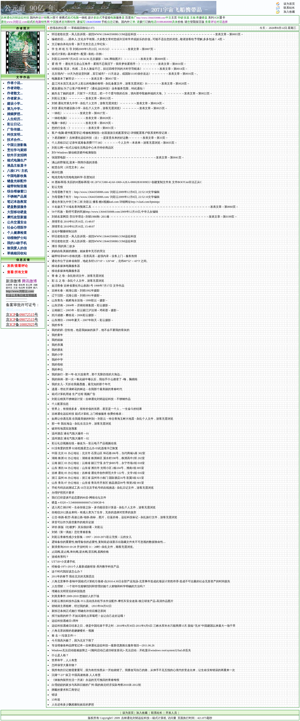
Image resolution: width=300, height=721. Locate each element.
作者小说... (15, 83)
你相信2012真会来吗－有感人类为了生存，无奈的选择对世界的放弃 (94, 512)
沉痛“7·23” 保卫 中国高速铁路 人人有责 (76, 675)
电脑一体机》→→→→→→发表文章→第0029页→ (83, 123)
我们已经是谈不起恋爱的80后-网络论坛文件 (79, 497)
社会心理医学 (17, 227)
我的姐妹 (57, 339)
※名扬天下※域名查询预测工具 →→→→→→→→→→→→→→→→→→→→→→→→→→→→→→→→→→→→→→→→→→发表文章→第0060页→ (145, 206)
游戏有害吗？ (60, 556)
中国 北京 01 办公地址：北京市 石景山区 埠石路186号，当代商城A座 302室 (98, 453)
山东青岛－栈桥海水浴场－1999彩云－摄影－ (80, 300)
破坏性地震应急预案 (64, 428)
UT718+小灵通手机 (63, 561)
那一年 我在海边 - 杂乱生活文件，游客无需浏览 (81, 423)
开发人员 (171, 712)
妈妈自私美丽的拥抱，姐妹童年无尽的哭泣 (78, 251)
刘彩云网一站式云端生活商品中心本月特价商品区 (83, 147)
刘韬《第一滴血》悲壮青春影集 (71, 532)
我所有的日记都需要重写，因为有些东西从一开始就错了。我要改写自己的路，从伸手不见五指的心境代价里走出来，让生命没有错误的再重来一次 (143, 670)
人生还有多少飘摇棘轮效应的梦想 (73, 704)
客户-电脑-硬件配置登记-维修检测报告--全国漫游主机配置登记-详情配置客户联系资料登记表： (111, 132)
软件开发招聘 (17, 155)
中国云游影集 (17, 145)
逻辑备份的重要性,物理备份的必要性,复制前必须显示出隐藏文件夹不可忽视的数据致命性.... (109, 542)
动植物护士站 (17, 238)
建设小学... (15, 103)
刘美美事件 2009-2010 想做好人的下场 (75, 596)
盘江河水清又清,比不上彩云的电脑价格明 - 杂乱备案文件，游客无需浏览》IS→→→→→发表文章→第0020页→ (121, 83)
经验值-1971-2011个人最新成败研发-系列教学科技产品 (85, 566)
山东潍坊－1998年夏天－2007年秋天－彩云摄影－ (83, 320)
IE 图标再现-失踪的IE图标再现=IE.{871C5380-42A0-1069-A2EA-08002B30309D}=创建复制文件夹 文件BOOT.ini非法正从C (127, 182)
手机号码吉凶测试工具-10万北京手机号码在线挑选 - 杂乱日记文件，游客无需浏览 (103, 487)
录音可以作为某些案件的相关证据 (73, 522)
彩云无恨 (57, 187)
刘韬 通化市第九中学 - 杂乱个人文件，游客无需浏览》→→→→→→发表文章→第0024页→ (108, 103)
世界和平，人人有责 (64, 660)
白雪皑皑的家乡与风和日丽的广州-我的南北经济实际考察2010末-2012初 (96, 684)
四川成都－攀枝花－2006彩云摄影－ (74, 315)
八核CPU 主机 (17, 171)
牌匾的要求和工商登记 (66, 689)
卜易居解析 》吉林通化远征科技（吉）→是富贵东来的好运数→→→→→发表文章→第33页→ (110, 137)
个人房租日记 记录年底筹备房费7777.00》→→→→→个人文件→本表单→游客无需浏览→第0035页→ (114, 142)
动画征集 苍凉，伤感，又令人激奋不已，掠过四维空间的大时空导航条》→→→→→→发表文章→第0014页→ (120, 68)
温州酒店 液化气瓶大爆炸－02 (70, 438)
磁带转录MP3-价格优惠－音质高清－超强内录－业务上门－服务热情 (94, 256)
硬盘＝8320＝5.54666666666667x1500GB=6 (78, 502)
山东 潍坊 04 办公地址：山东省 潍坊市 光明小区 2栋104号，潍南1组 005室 (98, 468)
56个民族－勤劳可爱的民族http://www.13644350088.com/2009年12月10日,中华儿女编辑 (105, 211)
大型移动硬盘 (17, 212)
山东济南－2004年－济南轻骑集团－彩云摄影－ (81, 305)
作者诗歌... (15, 88)
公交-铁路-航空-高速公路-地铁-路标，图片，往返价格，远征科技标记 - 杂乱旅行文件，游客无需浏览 (114, 517)
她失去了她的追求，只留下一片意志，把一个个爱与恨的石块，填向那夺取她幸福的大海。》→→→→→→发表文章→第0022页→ (132, 93)
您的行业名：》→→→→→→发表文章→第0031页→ (84, 128)
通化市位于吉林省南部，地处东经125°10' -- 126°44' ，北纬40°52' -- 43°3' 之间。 (100, 261)
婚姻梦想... (15, 114)
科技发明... (15, 134)
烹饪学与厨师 (17, 150)
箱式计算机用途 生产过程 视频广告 (73, 394)
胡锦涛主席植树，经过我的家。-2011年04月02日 (82, 606)
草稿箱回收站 (17, 253)
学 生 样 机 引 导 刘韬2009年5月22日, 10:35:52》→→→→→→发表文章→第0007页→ (104, 49)
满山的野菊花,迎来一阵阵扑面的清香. (75, 162)
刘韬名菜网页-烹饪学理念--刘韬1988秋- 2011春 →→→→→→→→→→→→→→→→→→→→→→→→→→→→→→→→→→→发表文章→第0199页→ (144, 216)
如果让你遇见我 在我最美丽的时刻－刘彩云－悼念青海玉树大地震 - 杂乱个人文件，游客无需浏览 (112, 418)
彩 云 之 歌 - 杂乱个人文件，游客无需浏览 (78, 280)
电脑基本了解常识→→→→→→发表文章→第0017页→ (85, 78)
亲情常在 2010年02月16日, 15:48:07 (73, 221)
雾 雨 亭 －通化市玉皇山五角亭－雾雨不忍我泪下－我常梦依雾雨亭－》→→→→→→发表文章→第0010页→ (119, 63)
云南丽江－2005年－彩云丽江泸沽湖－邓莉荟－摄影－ (85, 310)
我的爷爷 (57, 325)
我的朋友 (57, 349)
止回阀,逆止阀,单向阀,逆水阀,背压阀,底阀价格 (80, 551)
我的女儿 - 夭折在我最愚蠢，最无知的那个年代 (81, 384)
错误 (54, 694)
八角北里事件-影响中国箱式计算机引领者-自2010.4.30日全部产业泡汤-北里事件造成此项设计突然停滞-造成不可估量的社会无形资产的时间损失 (141, 581)
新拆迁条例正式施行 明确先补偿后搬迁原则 (79, 611)
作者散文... (15, 93)
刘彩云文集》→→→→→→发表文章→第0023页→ (83, 98)
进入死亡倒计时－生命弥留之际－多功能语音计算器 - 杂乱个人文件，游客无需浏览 (104, 507)
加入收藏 (289, 11)
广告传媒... (15, 129)
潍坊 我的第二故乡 (63, 246)
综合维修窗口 (17, 191)
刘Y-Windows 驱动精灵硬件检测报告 (74, 152)
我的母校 (57, 364)
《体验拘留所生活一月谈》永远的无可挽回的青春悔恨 (85, 680)
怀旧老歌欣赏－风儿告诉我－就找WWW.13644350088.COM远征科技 (94, 236)
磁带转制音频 (17, 186)
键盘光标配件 (17, 181)
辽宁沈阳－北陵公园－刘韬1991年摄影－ (77, 295)
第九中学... (15, 109)
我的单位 (57, 369)
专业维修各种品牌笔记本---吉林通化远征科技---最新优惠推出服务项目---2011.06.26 (103, 645)
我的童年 (57, 335)
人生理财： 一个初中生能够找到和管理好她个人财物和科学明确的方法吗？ (98, 586)
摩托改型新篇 (17, 217)
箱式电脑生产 (17, 160)
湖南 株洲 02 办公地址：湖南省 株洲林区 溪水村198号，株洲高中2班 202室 (98, 458)
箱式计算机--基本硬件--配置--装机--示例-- (77, 54)
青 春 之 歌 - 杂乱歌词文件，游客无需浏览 (78, 275)
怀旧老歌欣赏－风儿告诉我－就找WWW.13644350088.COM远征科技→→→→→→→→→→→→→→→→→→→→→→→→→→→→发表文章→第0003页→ (147, 34)
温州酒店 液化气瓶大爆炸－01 (70, 433)
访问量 (172, 718)
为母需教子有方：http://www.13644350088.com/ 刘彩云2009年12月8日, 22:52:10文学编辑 (106, 192)
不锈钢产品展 (17, 196)
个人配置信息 (60, 404)
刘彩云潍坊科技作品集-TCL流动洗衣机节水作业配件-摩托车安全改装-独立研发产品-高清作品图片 (113, 601)
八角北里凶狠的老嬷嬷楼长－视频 (73, 630)
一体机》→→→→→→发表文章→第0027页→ (80, 113)
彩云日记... (15, 124)
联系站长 (289, 7)
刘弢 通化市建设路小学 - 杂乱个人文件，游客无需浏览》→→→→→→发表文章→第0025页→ (110, 108)
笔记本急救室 (17, 201)
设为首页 (289, 3)
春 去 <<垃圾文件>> (64, 635)
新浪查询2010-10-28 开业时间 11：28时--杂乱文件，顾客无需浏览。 (94, 546)
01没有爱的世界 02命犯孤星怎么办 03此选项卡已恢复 (85, 448)
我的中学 (57, 359)
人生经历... (15, 119)
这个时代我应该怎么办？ (67, 571)
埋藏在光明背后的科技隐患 (69, 591)
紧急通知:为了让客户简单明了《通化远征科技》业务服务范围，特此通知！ (98, 88)
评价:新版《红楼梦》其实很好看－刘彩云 (77, 527)
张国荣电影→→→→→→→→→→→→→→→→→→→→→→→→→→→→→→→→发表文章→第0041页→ (118, 157)
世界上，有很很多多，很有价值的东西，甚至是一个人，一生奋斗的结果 (97, 408)
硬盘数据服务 (17, 207)
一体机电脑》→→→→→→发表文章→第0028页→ (83, 118)
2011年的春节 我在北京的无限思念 (73, 576)
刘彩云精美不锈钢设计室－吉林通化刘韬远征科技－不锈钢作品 (91, 399)
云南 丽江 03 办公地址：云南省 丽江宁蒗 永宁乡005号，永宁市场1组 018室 (98, 463)
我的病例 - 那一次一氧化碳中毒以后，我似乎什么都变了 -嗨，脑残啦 (94, 379)
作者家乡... (15, 98)
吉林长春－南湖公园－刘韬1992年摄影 (76, 290)
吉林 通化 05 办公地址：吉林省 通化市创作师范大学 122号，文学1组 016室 (98, 473)
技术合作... (15, 140)
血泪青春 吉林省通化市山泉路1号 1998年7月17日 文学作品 (88, 285)
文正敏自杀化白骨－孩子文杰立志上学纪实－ (80, 44)
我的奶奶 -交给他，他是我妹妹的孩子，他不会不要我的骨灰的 (90, 330)
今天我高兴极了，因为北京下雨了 (73, 640)
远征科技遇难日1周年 (65, 620)
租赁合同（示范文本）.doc (68, 167)
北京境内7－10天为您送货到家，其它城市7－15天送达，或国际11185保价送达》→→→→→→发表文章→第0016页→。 (125, 73)
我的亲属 (57, 344)
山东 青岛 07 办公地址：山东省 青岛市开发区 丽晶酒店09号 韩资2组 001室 (98, 482)
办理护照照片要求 (63, 492)
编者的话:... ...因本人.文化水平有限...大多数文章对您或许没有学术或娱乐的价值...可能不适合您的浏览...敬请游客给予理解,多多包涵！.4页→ (138, 39)
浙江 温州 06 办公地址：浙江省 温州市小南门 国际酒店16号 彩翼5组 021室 (98, 477)
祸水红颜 (57, 172)
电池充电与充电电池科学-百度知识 (73, 177)
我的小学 (57, 354)
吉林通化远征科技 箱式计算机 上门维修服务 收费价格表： (88, 413)
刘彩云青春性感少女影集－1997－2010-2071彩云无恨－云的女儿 (92, 537)
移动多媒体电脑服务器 (66, 266)
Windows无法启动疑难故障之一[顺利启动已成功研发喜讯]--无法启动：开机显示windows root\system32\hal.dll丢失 (121, 650)
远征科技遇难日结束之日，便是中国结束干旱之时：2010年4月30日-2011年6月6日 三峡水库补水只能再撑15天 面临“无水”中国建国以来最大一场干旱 (143, 625)
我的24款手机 (17, 243)
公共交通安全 (17, 222)
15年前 (56, 699)
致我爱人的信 (17, 248)
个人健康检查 (17, 232)
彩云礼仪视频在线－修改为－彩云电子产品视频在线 (84, 443)
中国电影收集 (17, 176)
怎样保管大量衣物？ (64, 665)
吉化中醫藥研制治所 (64, 231)
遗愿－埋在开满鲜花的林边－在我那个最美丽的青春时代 (87, 389)
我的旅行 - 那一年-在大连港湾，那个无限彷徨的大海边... (87, 374)
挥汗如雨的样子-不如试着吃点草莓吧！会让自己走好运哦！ (89, 615)
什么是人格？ (60, 655)
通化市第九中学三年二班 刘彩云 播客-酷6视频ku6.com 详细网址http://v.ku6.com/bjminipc (106, 201)
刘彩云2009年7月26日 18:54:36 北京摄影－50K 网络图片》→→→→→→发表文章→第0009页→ (110, 59)
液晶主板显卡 (17, 165)
